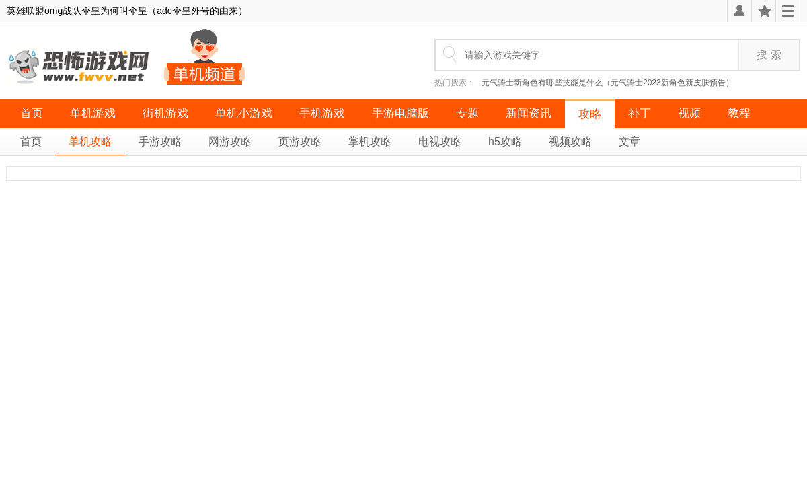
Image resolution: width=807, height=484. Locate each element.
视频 (689, 113)
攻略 (589, 114)
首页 (31, 113)
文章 (629, 141)
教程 (739, 113)
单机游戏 (93, 113)
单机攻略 (90, 141)
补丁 (639, 113)
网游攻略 (230, 141)
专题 (467, 113)
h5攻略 (505, 141)
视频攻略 (570, 141)
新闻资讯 (528, 113)
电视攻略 (439, 141)
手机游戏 (322, 113)
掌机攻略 (369, 141)
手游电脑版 (400, 113)
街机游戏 (165, 113)
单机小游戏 (243, 113)
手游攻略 (160, 141)
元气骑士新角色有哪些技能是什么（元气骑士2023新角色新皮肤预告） (608, 82)
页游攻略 (299, 141)
